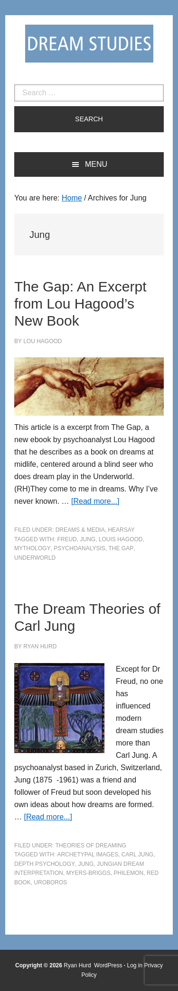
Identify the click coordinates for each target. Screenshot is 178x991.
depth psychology (44, 864)
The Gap (121, 548)
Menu (96, 164)
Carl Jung (138, 854)
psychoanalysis (79, 548)
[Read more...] (95, 501)
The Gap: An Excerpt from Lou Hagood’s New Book (80, 303)
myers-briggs (88, 873)
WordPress (108, 965)
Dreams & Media (80, 530)
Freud (66, 539)
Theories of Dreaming (91, 845)
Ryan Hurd (78, 965)
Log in (135, 965)
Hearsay (121, 530)
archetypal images (87, 854)
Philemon (129, 873)
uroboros (50, 882)
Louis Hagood (121, 539)
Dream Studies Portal (89, 44)
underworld (35, 558)
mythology (32, 548)
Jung (87, 539)
